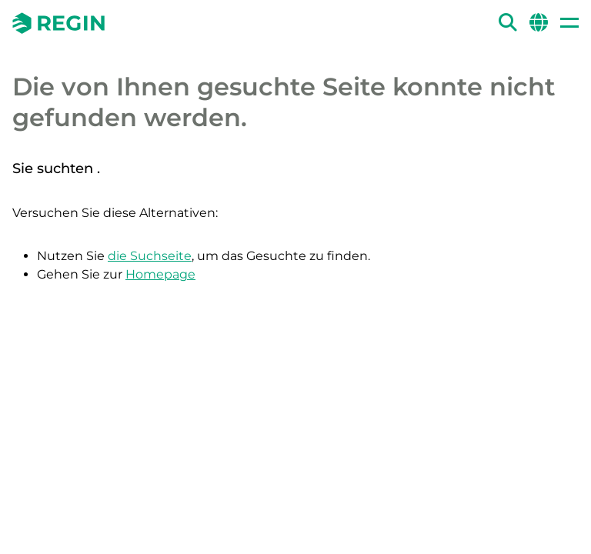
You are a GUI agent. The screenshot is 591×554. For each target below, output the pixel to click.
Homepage (160, 274)
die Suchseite (150, 256)
